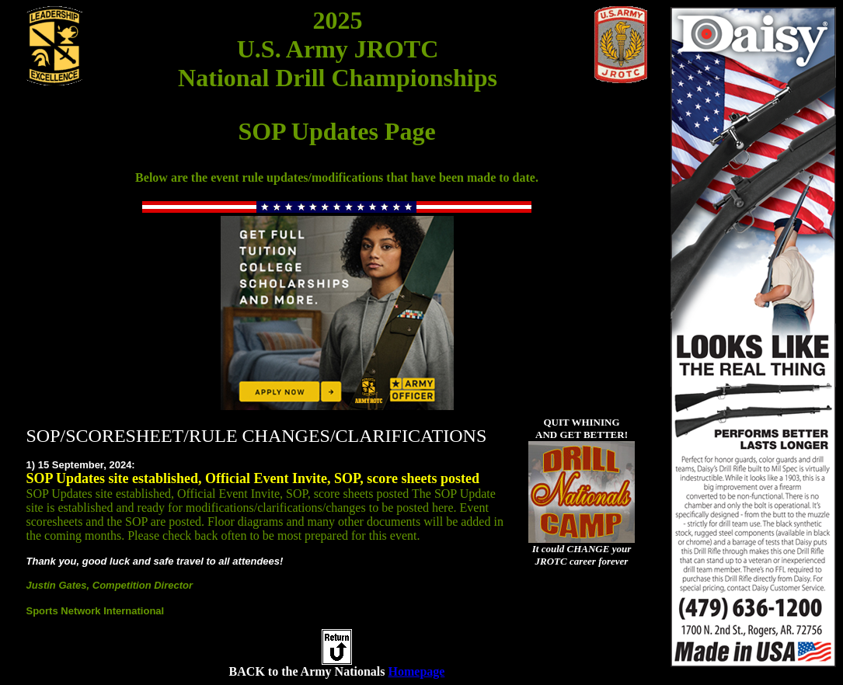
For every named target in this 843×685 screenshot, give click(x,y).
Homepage (416, 671)
